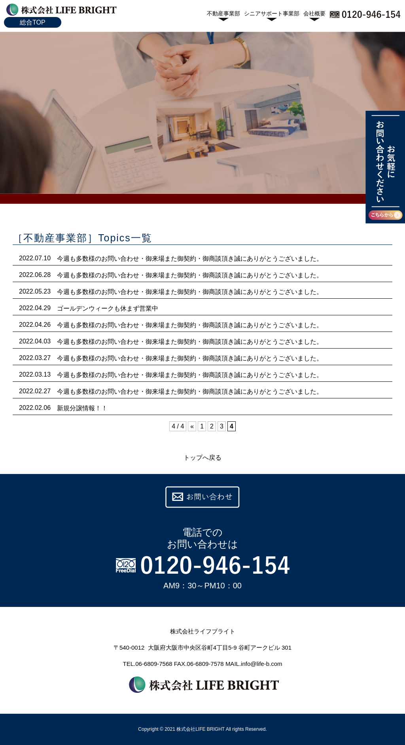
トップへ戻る (202, 457)
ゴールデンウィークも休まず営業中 (107, 308)
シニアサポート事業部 (271, 13)
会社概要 (314, 13)
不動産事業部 (223, 13)
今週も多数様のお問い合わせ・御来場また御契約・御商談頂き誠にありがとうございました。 (190, 258)
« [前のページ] (192, 426)
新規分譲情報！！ (82, 408)
